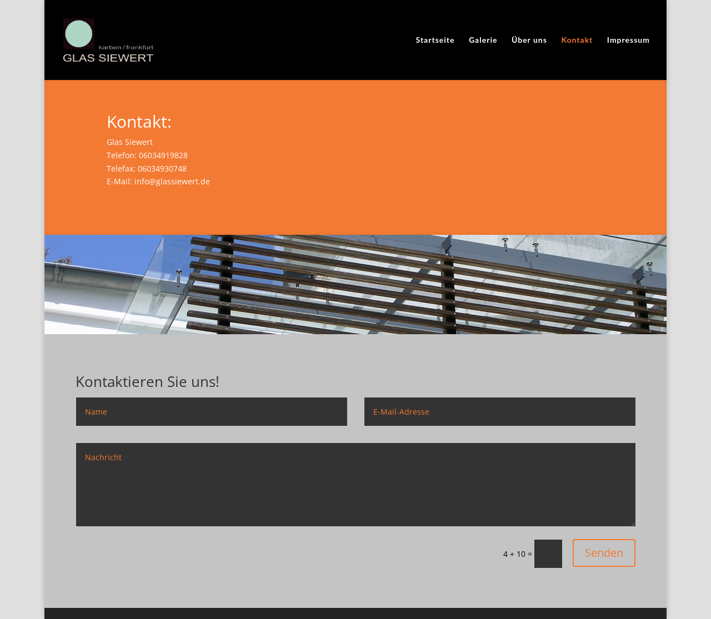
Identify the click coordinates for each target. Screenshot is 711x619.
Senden (604, 552)
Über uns (529, 40)
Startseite (435, 40)
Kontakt (577, 40)
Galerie (483, 40)
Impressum (628, 40)
